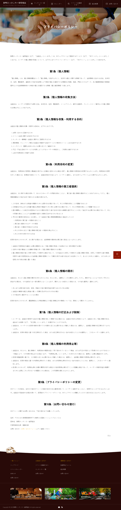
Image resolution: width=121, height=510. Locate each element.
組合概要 (63, 469)
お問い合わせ (14, 478)
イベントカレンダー (16, 469)
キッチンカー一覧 (40, 469)
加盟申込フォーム (65, 465)
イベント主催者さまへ (42, 465)
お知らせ (13, 473)
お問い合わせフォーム (28, 429)
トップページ (14, 465)
